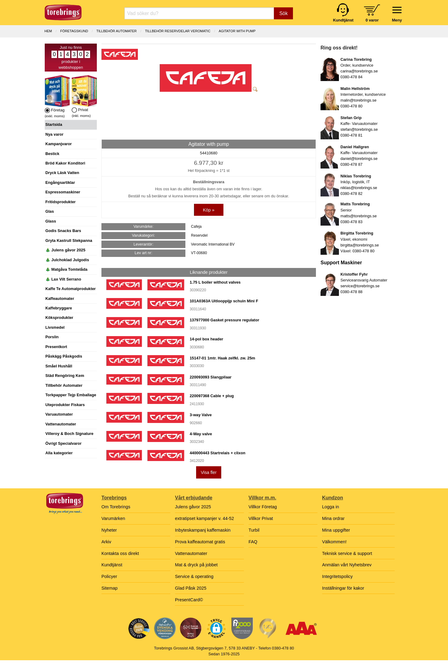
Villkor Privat (261, 518)
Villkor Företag (263, 506)
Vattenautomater (60, 424)
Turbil (254, 530)
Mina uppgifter (336, 530)
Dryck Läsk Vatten (62, 172)
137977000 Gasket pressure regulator (224, 320)
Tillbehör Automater (63, 385)
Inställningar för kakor (343, 588)
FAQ (253, 541)
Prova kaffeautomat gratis (200, 541)
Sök (283, 13)
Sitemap (109, 588)
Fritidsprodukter (60, 202)
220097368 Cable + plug (212, 396)
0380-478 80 (351, 106)
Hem (48, 31)
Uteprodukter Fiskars (65, 404)
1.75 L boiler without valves (215, 282)
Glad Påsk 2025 (190, 588)
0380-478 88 (351, 291)
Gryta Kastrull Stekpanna (68, 240)
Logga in (330, 506)
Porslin (52, 337)
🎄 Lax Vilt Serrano (63, 279)
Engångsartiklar (60, 182)
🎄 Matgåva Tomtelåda (66, 269)
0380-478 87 (351, 164)
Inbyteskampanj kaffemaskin (202, 530)
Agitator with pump (237, 31)
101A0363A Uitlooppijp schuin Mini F (224, 301)
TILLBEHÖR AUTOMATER (116, 31)
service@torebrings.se (360, 286)
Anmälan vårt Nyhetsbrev (347, 564)
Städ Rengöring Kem (64, 375)
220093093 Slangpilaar (211, 377)
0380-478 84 (351, 77)
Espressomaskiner (62, 192)
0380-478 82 (351, 193)
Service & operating (194, 576)
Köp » (209, 209)
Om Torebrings (115, 506)
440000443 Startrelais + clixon (217, 453)
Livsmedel (55, 327)
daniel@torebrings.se (359, 158)
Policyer (109, 576)
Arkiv (106, 541)
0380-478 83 (351, 221)
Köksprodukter (59, 317)
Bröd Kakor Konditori (65, 163)
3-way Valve (201, 415)
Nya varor (54, 134)
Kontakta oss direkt (120, 553)
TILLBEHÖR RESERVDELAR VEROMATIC (178, 31)
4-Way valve (201, 434)
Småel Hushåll (58, 366)
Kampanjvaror (58, 144)
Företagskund (74, 31)
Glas (49, 211)
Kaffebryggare (58, 308)
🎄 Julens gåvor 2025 (65, 250)
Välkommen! (334, 541)
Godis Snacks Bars (63, 230)
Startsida (53, 124)
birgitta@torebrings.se (359, 245)
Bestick (52, 153)
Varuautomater (59, 414)
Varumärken (113, 518)
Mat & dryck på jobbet (196, 564)
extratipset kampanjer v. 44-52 (204, 518)
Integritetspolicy (337, 576)
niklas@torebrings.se (358, 187)
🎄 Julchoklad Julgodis (67, 260)
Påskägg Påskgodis (63, 356)
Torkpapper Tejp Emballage (70, 395)
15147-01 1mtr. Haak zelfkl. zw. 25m (222, 358)
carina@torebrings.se (359, 71)
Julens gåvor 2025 (193, 506)
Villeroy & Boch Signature (69, 433)
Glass (50, 221)
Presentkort (56, 346)
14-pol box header (206, 339)
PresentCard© (189, 599)
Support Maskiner (341, 262)
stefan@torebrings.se (359, 129)
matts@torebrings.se (358, 216)
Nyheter (109, 530)
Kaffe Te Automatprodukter (70, 288)
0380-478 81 (351, 135)
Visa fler (209, 472)
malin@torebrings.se (358, 100)
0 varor (372, 20)
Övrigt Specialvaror (63, 443)
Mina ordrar (333, 518)
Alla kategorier (59, 453)
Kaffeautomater (59, 298)
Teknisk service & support (347, 553)
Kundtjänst (111, 564)
